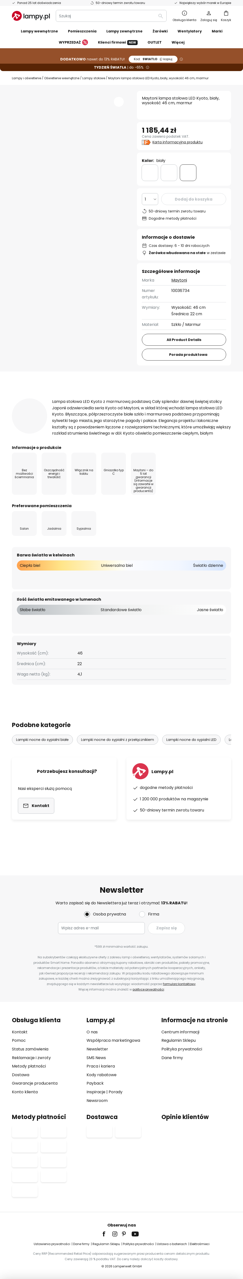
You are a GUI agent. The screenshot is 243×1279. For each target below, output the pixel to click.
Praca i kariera (101, 1066)
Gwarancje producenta (35, 1083)
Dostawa (20, 1075)
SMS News (96, 1058)
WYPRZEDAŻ (73, 42)
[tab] (33, 398)
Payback (95, 1083)
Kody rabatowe (102, 1075)
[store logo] (31, 16)
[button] (119, 102)
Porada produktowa (188, 354)
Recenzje (154, 398)
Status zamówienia (30, 1049)
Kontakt (20, 1032)
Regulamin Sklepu (178, 1040)
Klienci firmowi (118, 42)
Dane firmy (172, 1058)
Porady (115, 1092)
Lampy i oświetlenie (26, 78)
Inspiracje (96, 1092)
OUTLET (155, 42)
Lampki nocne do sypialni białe (42, 764)
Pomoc (19, 1040)
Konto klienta (25, 1092)
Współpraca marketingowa (113, 1040)
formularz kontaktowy (178, 984)
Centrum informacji (180, 1032)
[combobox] (111, 16)
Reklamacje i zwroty (31, 1058)
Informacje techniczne (98, 398)
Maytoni (179, 280)
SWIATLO (153, 59)
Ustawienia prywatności (52, 1244)
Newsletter (97, 1049)
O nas (92, 1032)
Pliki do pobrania (37, 407)
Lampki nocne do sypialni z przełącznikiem (117, 764)
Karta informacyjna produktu (177, 142)
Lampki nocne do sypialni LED (192, 764)
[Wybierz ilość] (150, 199)
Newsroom (97, 1100)
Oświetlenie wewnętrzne (61, 78)
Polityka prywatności (181, 1049)
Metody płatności (29, 1066)
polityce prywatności (148, 989)
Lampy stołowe (93, 78)
